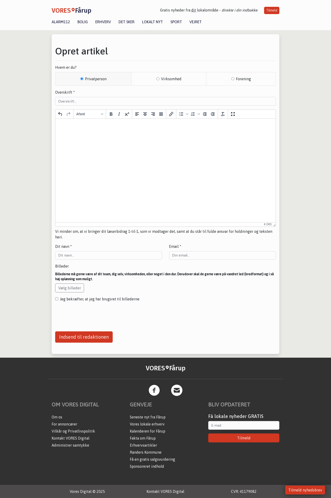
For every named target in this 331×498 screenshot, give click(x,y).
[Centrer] (145, 114)
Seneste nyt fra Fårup (148, 417)
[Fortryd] (60, 114)
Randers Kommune (146, 452)
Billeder (62, 266)
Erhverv (103, 22)
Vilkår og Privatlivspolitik (73, 431)
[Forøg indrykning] (213, 114)
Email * (175, 246)
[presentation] (91, 315)
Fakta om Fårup (143, 438)
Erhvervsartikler (143, 445)
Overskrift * (65, 92)
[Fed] (111, 114)
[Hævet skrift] (127, 114)
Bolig (82, 22)
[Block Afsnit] (89, 114)
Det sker (127, 22)
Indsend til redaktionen (84, 337)
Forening (243, 79)
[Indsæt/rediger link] (171, 114)
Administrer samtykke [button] (70, 445)
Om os (57, 417)
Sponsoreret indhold (147, 466)
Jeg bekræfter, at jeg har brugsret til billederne (99, 299)
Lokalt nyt (152, 22)
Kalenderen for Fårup (147, 431)
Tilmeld (271, 10)
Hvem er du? (66, 67)
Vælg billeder (69, 288)
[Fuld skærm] (233, 114)
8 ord (268, 224)
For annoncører (64, 424)
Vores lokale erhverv (147, 424)
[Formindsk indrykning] (205, 114)
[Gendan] (68, 114)
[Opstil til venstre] (137, 114)
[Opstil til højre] (153, 114)
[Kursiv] (119, 114)
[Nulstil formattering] (223, 114)
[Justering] (161, 114)
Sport (176, 22)
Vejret (195, 22)
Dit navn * (63, 246)
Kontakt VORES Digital (70, 438)
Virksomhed (171, 79)
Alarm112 (61, 22)
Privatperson (96, 79)
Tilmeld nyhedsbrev (305, 490)
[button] (183, 114)
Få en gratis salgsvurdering (152, 459)
